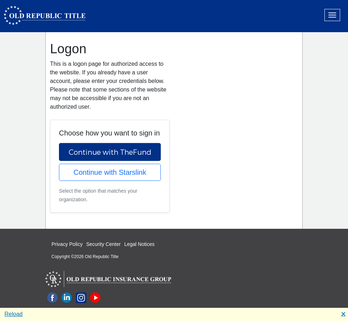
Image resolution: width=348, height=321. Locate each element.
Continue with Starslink (110, 172)
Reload (14, 314)
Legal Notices (139, 244)
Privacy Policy (67, 244)
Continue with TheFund (110, 152)
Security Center (103, 244)
